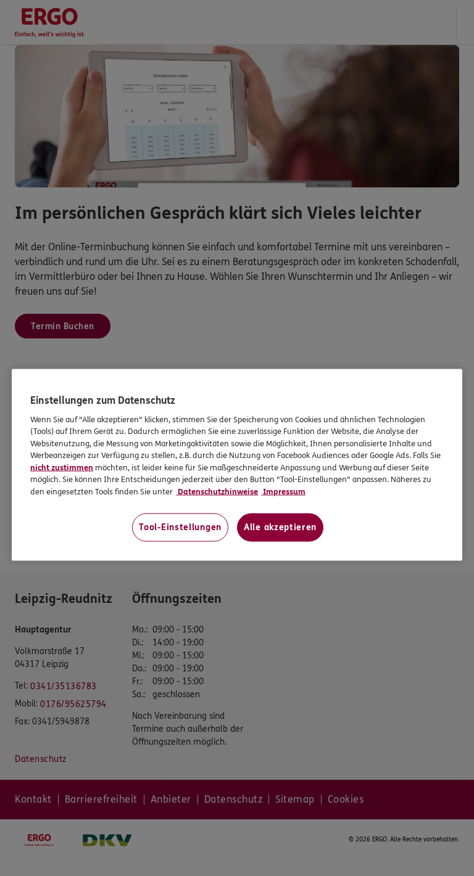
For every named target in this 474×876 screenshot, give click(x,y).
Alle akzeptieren (280, 527)
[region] (237, 465)
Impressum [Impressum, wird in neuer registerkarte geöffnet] (283, 491)
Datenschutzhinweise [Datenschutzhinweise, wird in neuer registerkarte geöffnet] (217, 491)
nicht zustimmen (61, 467)
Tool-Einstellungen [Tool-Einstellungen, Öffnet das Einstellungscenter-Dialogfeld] (180, 527)
